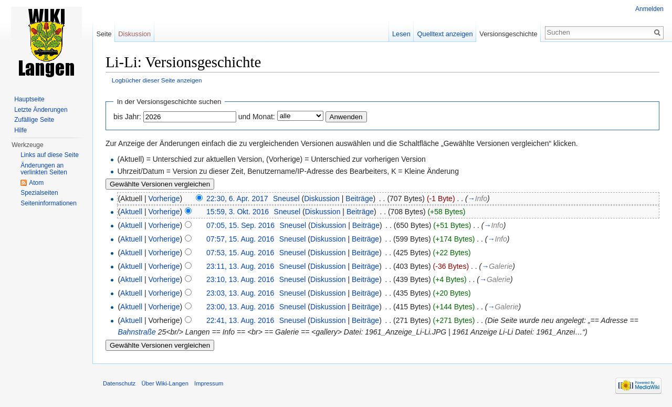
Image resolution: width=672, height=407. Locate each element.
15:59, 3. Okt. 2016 (237, 211)
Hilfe (20, 130)
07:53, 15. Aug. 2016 (240, 252)
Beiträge (359, 198)
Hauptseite (29, 99)
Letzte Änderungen (40, 109)
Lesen (401, 34)
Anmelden (649, 9)
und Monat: (256, 116)
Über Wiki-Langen (164, 383)
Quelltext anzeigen (445, 34)
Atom (36, 182)
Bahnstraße (136, 332)
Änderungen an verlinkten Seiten (43, 169)
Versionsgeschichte (508, 34)
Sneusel (286, 198)
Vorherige (164, 198)
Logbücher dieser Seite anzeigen (157, 80)
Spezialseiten (39, 192)
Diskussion (322, 198)
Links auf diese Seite (49, 155)
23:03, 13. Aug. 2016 (240, 293)
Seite (103, 34)
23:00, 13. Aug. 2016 (240, 306)
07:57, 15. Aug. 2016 (240, 239)
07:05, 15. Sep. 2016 (240, 225)
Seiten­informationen (48, 203)
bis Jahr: (127, 116)
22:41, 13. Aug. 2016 (240, 320)
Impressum (208, 383)
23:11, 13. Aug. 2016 (240, 266)
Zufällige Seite (34, 119)
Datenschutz (119, 383)
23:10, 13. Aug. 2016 (240, 279)
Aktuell (131, 211)
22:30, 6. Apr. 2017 (237, 198)
